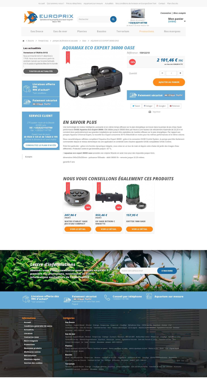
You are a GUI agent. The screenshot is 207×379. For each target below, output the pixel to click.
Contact (162, 3)
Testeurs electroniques (119, 329)
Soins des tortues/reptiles (139, 368)
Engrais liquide (174, 350)
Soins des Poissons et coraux (147, 341)
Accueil (41, 3)
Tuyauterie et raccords (164, 329)
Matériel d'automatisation (147, 329)
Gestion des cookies (33, 364)
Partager (148, 107)
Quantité (133, 74)
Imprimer (156, 113)
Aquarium (68, 338)
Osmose (164, 327)
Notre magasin (31, 342)
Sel (82, 344)
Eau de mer (56, 32)
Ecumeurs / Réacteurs (117, 338)
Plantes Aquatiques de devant (97, 350)
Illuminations (173, 359)
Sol (102, 362)
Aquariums (68, 327)
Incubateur (85, 371)
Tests (109, 329)
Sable (86, 344)
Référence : (133, 54)
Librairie (87, 332)
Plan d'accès (172, 3)
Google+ (161, 107)
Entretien (176, 329)
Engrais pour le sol (71, 353)
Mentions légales (32, 361)
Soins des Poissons (86, 329)
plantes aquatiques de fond (138, 350)
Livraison (28, 335)
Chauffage (123, 327)
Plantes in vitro (153, 350)
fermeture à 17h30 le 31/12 (35, 54)
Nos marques (169, 32)
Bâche (67, 359)
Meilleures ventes (32, 353)
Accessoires (116, 362)
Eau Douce (32, 32)
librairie (81, 353)
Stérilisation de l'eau (71, 329)
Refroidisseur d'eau (134, 327)
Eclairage (96, 327)
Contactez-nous (31, 338)
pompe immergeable (123, 368)
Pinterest (174, 107)
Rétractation (30, 357)
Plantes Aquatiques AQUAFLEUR (75, 350)
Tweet (136, 107)
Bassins (98, 32)
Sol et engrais (132, 329)
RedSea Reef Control (142, 338)
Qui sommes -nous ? (55, 3)
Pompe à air (114, 327)
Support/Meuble (79, 327)
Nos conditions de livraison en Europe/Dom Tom (136, 3)
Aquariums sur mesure (93, 3)
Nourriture (156, 327)
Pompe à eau (104, 327)
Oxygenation (122, 359)
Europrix (28, 158)
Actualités (109, 3)
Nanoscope (110, 341)
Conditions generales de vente (38, 327)
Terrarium (119, 32)
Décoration (68, 332)
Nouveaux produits (33, 350)
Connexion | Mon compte (173, 13)
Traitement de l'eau (100, 329)
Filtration (89, 327)
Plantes (78, 32)
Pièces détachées (73, 3)
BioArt (162, 350)
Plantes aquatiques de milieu (118, 350)
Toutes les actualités (41, 73)
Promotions (143, 32)
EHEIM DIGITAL (147, 327)
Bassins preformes (77, 359)
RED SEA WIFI (130, 338)
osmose (118, 341)
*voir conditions (39, 94)
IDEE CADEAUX (79, 332)
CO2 (169, 327)
